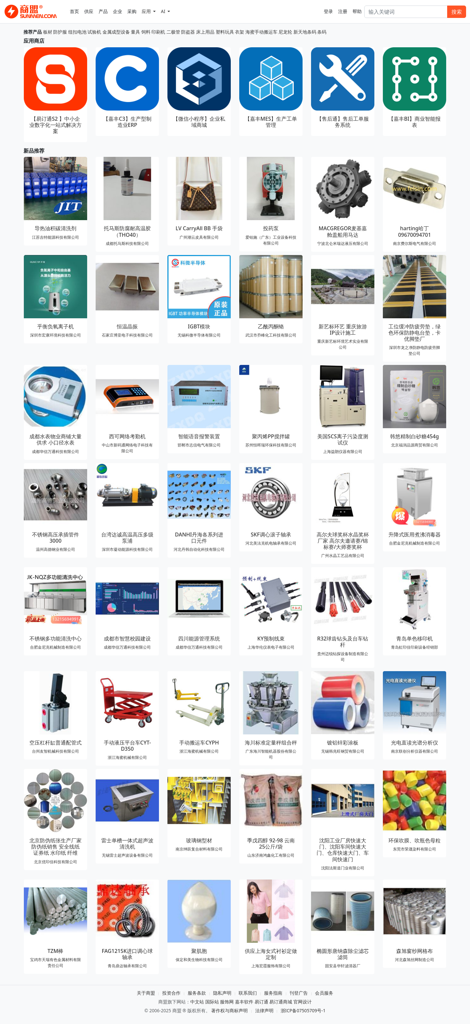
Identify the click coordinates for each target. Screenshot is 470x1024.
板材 (47, 32)
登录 (328, 11)
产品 (103, 11)
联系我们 (248, 993)
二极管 (173, 32)
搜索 (456, 11)
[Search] (405, 12)
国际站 (212, 1002)
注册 (342, 11)
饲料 (145, 32)
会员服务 (324, 993)
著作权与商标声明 (229, 1010)
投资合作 (171, 993)
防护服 (60, 32)
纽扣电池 (77, 32)
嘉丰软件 (244, 1002)
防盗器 (188, 32)
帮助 (357, 11)
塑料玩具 (225, 32)
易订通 (261, 1002)
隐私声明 (222, 993)
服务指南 (273, 993)
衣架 (239, 32)
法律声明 (264, 1010)
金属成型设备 (116, 32)
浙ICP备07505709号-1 (303, 1010)
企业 (117, 11)
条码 (321, 32)
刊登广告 (299, 993)
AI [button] (163, 11)
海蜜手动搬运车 (261, 32)
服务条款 (197, 993)
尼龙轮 (285, 32)
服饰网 (227, 1002)
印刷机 (158, 32)
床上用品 (205, 32)
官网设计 (302, 1002)
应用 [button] (147, 11)
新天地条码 (304, 32)
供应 (88, 11)
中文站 (197, 1002)
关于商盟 (146, 993)
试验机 (94, 32)
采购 (131, 11)
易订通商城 (280, 1002)
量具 (135, 32)
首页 (74, 11)
